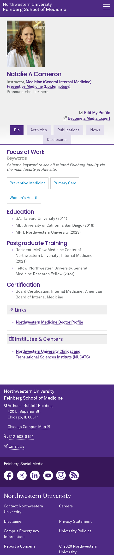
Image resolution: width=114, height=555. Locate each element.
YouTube (48, 475)
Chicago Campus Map (27, 427)
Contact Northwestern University (23, 509)
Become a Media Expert (89, 119)
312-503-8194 (21, 437)
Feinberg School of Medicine (50, 7)
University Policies (75, 531)
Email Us (16, 446)
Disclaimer (13, 521)
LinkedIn (35, 475)
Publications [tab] (68, 130)
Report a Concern (19, 546)
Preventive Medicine (28, 183)
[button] (106, 6)
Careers (66, 506)
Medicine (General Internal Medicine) (58, 82)
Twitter (22, 475)
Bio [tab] (17, 130)
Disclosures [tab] (57, 140)
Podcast (74, 475)
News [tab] (95, 130)
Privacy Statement (75, 521)
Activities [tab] (38, 130)
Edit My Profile (97, 113)
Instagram (61, 475)
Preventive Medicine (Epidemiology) (38, 86)
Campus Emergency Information (21, 534)
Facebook (9, 475)
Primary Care (65, 183)
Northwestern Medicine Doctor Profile (49, 322)
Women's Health (24, 198)
